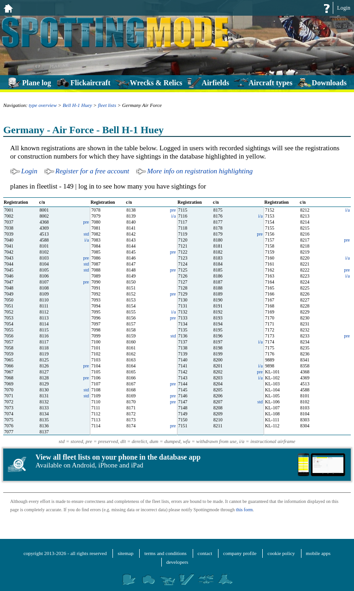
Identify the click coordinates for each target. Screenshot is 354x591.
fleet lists (107, 105)
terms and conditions (165, 553)
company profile (239, 553)
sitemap (125, 553)
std (86, 233)
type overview (43, 105)
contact (205, 553)
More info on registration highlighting (200, 171)
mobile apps (318, 553)
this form (244, 509)
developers (177, 562)
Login (343, 8)
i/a (347, 210)
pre (173, 210)
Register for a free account (92, 171)
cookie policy (281, 553)
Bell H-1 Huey (77, 105)
